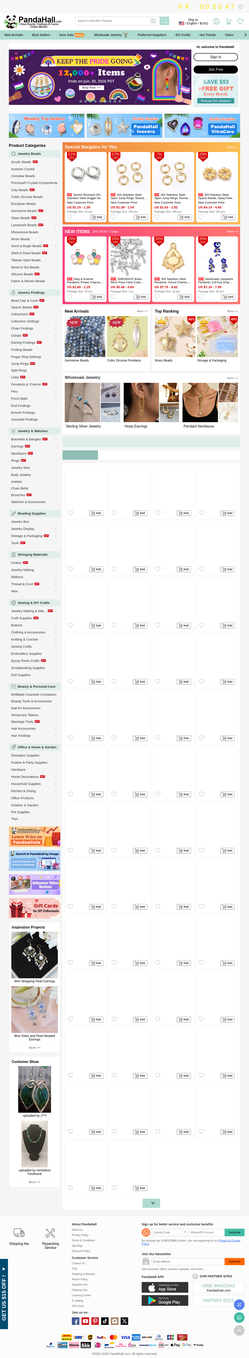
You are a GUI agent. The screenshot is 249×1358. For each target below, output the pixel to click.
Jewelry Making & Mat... (28, 611)
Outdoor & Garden (24, 805)
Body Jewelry (21, 475)
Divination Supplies (25, 755)
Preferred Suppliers (152, 35)
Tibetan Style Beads (26, 260)
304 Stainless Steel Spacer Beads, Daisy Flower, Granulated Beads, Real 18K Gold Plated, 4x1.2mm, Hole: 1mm (216, 196)
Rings (15, 460)
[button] (245, 35)
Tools (15, 543)
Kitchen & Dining (23, 791)
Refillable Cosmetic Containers (34, 694)
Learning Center (81, 1295)
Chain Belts (19, 488)
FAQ (74, 1268)
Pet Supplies (20, 812)
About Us (77, 1229)
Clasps (16, 335)
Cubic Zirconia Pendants (124, 360)
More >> (34, 1047)
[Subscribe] (188, 1261)
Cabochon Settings (25, 321)
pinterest (95, 1321)
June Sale (72, 35)
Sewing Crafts (21, 646)
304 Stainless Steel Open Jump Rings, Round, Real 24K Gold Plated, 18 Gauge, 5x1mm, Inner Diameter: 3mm (128, 196)
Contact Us (78, 1263)
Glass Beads (20, 218)
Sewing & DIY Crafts (34, 603)
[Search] (135, 21)
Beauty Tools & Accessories (31, 701)
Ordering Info (79, 1290)
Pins (14, 391)
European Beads (23, 204)
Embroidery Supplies (26, 653)
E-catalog (77, 1300)
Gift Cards (78, 1306)
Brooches (18, 495)
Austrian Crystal (23, 169)
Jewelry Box (20, 521)
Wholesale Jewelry (111, 35)
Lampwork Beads (24, 225)
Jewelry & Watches (33, 431)
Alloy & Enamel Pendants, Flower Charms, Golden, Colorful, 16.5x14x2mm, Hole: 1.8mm (85, 280)
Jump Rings (20, 363)
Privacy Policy (80, 1235)
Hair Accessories (23, 728)
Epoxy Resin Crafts (25, 661)
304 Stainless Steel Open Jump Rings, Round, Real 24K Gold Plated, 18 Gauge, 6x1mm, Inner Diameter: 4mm (171, 196)
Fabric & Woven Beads (28, 281)
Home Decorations (25, 777)
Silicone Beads (22, 274)
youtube (85, 1321)
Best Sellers (41, 35)
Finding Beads (21, 349)
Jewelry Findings (31, 292)
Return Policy (80, 1279)
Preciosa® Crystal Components (34, 183)
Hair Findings (21, 735)
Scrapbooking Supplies (28, 668)
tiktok (105, 1321)
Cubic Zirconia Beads (27, 197)
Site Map (77, 1245)
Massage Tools (22, 721)
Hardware (18, 769)
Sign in (216, 23)
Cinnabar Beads (23, 176)
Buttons (16, 625)
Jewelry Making (22, 570)
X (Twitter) (124, 1321)
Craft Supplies (21, 618)
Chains (16, 563)
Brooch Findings (23, 412)
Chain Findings (22, 328)
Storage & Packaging (26, 536)
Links (15, 377)
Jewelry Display (22, 529)
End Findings (21, 405)
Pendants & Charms (26, 384)
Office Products (22, 798)
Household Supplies (26, 784)
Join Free (215, 69)
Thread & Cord (22, 584)
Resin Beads (20, 239)
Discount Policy (81, 1251)
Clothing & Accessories (28, 632)
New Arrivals (13, 35)
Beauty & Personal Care (36, 686)
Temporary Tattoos (24, 715)
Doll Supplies (21, 675)
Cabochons (19, 314)
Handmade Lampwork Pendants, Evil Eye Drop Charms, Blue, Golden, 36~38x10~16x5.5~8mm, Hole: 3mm (215, 280)
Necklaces (18, 453)
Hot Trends (208, 35)
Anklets (16, 481)
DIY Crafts (183, 35)
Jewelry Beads (29, 154)
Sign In (215, 57)
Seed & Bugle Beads (26, 246)
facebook (75, 1321)
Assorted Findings (24, 419)
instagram (114, 1321)
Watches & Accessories (28, 502)
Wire (14, 591)
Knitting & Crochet (24, 639)
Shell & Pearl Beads (26, 253)
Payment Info (80, 1284)
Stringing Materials (33, 554)
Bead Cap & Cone (24, 300)
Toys (14, 819)
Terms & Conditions (83, 1240)
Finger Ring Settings (26, 357)
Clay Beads (19, 190)
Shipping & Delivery (83, 1274)
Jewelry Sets (20, 467)
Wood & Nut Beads (25, 267)
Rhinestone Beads (24, 232)
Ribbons (17, 577)
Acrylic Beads (21, 162)
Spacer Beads (21, 307)
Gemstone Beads (24, 211)
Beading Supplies (32, 513)
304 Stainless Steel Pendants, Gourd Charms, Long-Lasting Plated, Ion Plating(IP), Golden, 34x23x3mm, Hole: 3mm (171, 280)
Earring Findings (23, 342)
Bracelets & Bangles (26, 439)
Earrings (17, 446)
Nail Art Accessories (26, 708)
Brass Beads (163, 360)
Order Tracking (239, 1304)
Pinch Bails (19, 398)
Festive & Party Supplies (29, 762)
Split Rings (19, 370)
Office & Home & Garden (37, 747)
